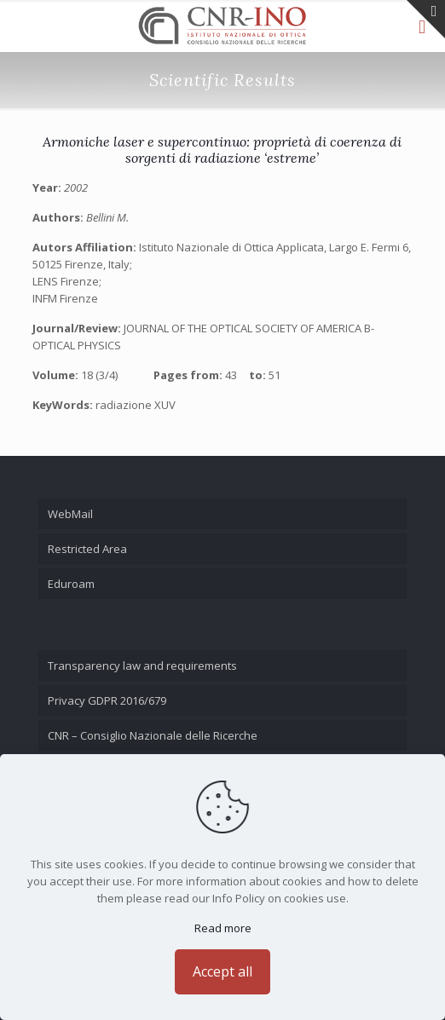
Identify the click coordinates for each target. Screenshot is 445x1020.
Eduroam (71, 583)
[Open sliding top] (426, 19)
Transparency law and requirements (142, 665)
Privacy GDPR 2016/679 (107, 700)
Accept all (222, 971)
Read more (222, 928)
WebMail (70, 514)
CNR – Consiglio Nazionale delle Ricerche (152, 735)
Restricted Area (87, 548)
